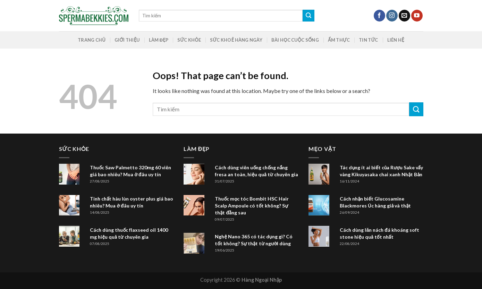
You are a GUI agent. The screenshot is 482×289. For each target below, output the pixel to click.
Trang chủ (91, 40)
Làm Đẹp (158, 40)
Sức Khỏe (189, 40)
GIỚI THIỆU (127, 40)
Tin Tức (368, 40)
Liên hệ (395, 40)
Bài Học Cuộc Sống (295, 40)
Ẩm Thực (339, 40)
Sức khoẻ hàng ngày (236, 40)
